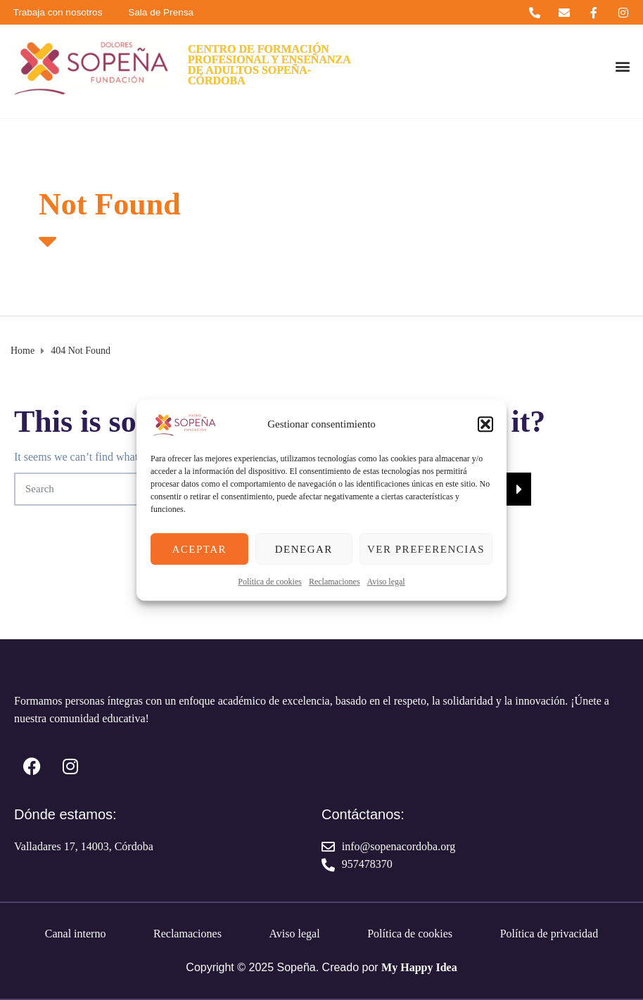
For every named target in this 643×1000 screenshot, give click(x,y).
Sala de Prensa (168, 12)
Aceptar (199, 549)
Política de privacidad (549, 934)
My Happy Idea (419, 967)
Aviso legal (386, 581)
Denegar (304, 549)
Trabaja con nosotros (60, 12)
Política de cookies (270, 581)
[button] (485, 424)
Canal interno (75, 934)
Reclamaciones (334, 581)
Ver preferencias (426, 549)
